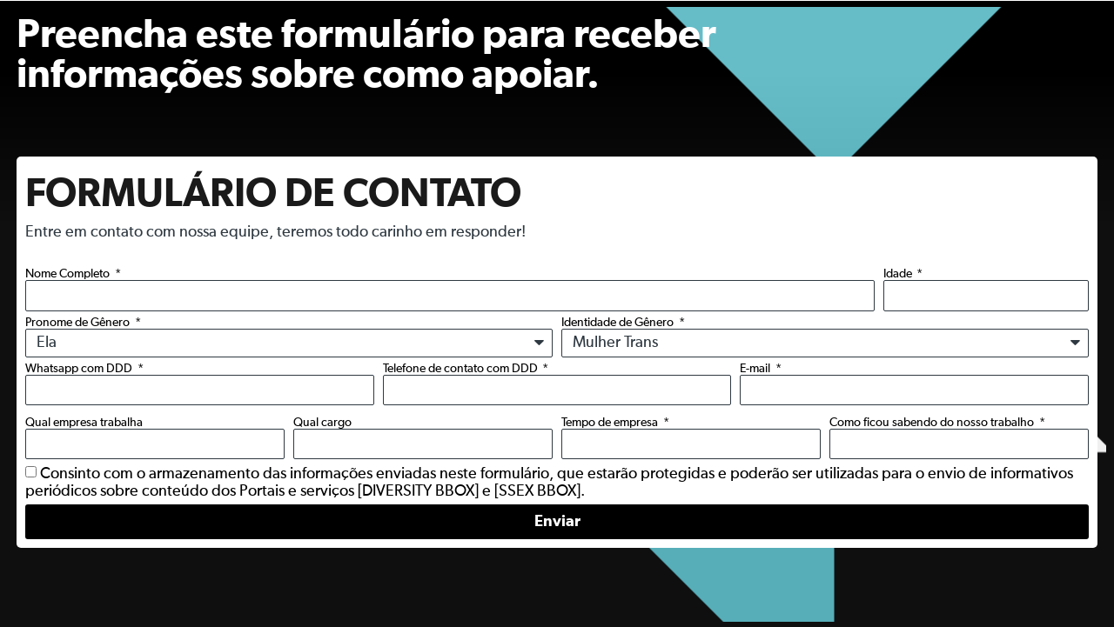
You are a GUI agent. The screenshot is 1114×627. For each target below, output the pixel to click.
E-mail (756, 369)
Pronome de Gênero (78, 323)
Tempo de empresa (611, 423)
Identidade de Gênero (618, 323)
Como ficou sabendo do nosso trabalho (933, 423)
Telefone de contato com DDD (461, 369)
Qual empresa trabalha (84, 423)
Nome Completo (68, 274)
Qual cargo (322, 423)
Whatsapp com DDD (80, 369)
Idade (899, 274)
